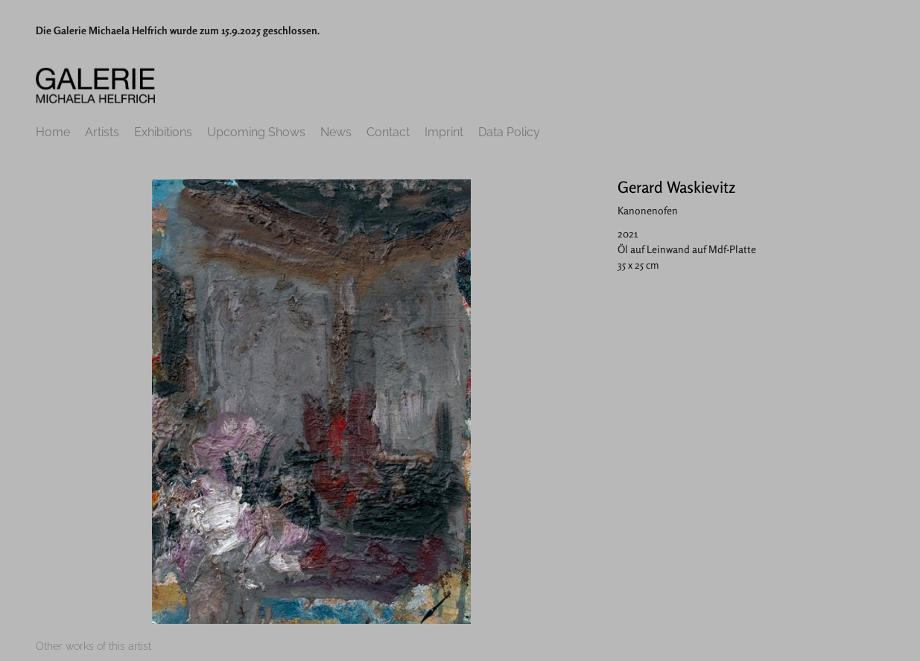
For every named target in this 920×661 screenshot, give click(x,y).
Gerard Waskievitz (676, 187)
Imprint (444, 132)
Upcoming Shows (256, 132)
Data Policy (509, 132)
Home (53, 132)
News (336, 132)
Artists (102, 132)
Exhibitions (163, 132)
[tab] (93, 646)
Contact (388, 132)
